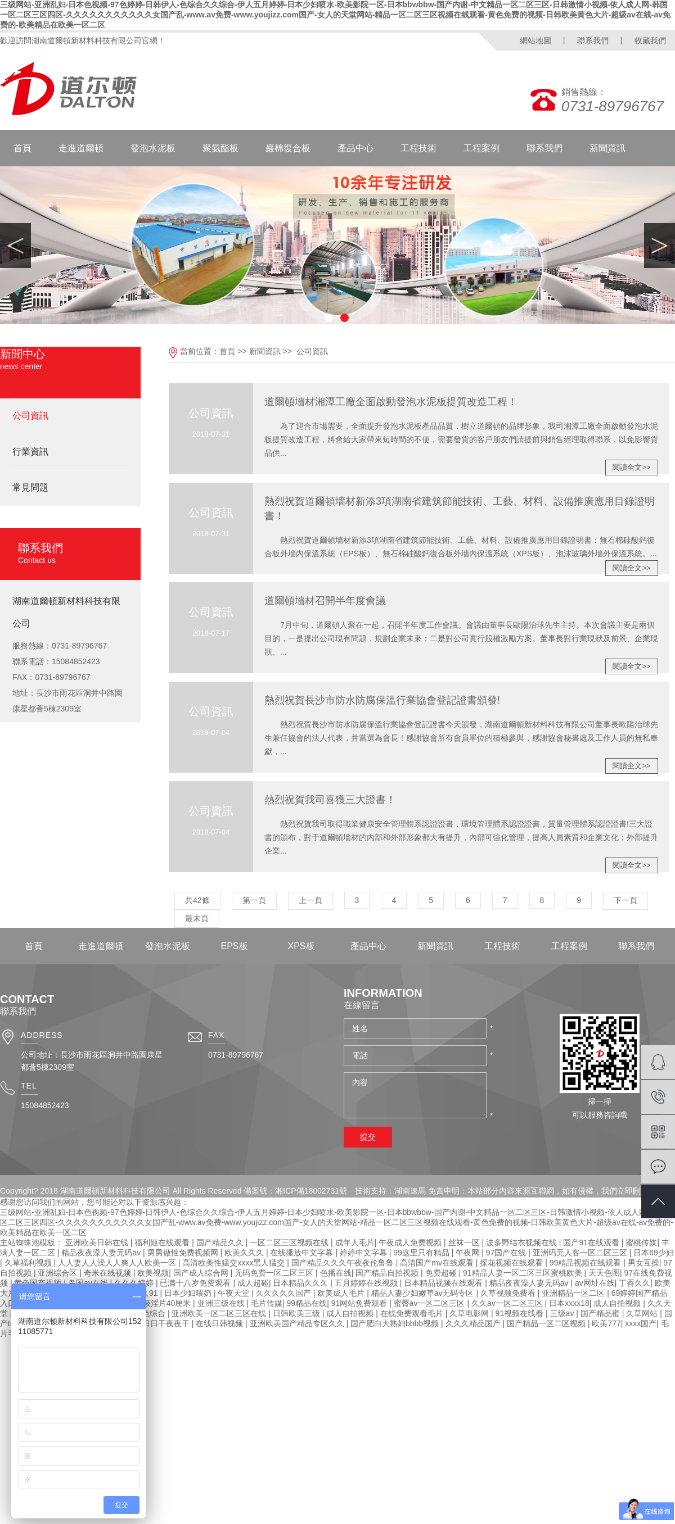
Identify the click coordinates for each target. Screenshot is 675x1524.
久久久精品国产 (474, 1323)
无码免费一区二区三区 (275, 1272)
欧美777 (606, 1323)
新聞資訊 (608, 148)
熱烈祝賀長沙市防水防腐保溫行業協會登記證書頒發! (382, 700)
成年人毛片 (355, 1242)
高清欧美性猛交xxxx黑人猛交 (234, 1262)
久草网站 (643, 1313)
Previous (15, 245)
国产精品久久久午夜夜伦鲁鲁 (343, 1262)
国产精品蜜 (601, 1313)
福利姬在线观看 (163, 1242)
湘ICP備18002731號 (311, 1190)
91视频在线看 (521, 1313)
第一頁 (254, 900)
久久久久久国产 (284, 1293)
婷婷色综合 (147, 1313)
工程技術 (418, 148)
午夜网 (469, 1252)
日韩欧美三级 (297, 1313)
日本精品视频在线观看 (444, 1282)
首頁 (23, 148)
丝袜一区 (465, 1242)
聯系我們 (593, 40)
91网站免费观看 (360, 1303)
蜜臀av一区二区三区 (430, 1303)
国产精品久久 (221, 1242)
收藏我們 (650, 40)
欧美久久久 (245, 1252)
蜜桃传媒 (641, 1242)
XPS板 (300, 946)
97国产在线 (507, 1252)
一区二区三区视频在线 (290, 1242)
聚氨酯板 (220, 148)
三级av (563, 1313)
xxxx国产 (640, 1323)
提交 (368, 1136)
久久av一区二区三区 (508, 1303)
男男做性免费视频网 (183, 1252)
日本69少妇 (653, 1252)
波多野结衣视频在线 (522, 1242)
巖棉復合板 (288, 148)
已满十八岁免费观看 (196, 1282)
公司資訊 (30, 415)
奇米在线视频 (108, 1272)
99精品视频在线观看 (586, 1262)
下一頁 (625, 900)
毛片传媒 (266, 1303)
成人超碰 (253, 1282)
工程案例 (482, 148)
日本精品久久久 (301, 1282)
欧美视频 (153, 1272)
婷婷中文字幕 (364, 1252)
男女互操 (643, 1262)
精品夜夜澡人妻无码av (102, 1252)
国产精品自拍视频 (388, 1272)
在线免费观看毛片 (413, 1313)
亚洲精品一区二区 (574, 1293)
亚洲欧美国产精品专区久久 (298, 1323)
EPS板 (234, 946)
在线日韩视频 (220, 1323)
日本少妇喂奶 (189, 1293)
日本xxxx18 (569, 1303)
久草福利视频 (29, 1262)
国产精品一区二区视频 (547, 1323)
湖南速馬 (410, 1190)
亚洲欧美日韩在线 (97, 1242)
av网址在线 (595, 1282)
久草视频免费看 (509, 1293)
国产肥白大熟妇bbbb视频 (395, 1323)
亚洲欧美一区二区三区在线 (220, 1313)
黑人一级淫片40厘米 (156, 1303)
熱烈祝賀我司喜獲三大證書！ (330, 799)
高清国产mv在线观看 (438, 1262)
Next (659, 245)
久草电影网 (470, 1313)
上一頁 (310, 900)
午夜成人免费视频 (411, 1242)
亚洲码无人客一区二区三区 (581, 1252)
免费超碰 (442, 1272)
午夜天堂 (234, 1293)
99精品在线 (307, 1303)
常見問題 (30, 487)
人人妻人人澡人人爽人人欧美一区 (118, 1262)
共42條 (197, 900)
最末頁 (197, 918)
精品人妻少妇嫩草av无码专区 (423, 1293)
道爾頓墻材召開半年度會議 (325, 600)
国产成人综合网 (202, 1272)
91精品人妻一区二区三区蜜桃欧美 (523, 1272)
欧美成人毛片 (342, 1293)
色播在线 (336, 1272)
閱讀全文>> (631, 467)
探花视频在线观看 (512, 1262)
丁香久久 (634, 1282)
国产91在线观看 (592, 1242)
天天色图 (604, 1272)
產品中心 (356, 148)
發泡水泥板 (153, 148)
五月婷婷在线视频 (367, 1282)
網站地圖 (535, 40)
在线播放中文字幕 (302, 1252)
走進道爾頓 (81, 148)
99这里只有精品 (422, 1252)
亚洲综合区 (58, 1272)
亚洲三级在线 (222, 1303)
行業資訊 (30, 451)
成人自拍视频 (618, 1303)
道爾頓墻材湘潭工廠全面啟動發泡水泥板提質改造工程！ (391, 401)
